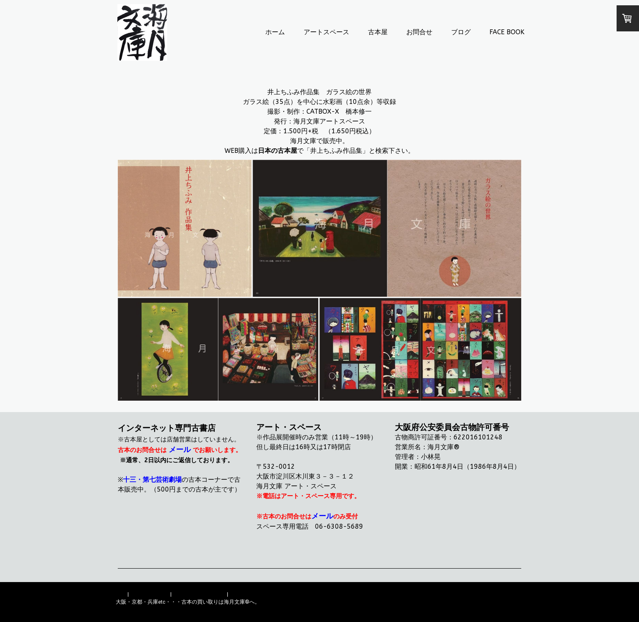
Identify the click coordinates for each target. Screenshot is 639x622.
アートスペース (326, 32)
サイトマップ (245, 594)
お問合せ (419, 32)
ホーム (275, 32)
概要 (121, 594)
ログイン (512, 610)
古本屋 (378, 32)
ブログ (461, 32)
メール (180, 449)
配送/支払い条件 (149, 594)
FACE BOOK (506, 32)
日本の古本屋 (277, 150)
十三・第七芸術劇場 (152, 479)
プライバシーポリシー (199, 594)
